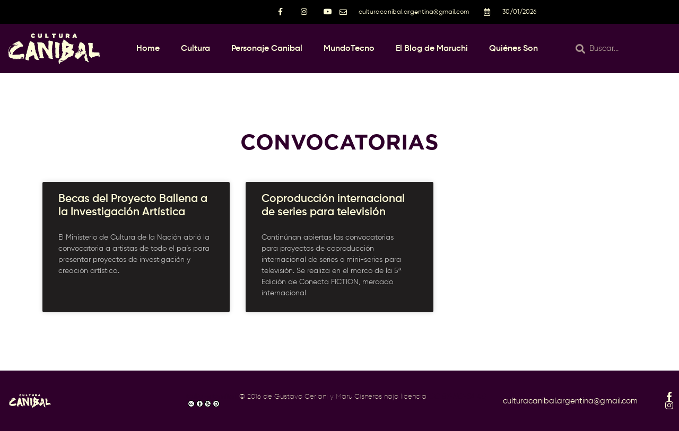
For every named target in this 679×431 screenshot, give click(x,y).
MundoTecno (349, 49)
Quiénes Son (513, 49)
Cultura (195, 49)
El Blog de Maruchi (432, 49)
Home (148, 49)
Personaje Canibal (266, 49)
